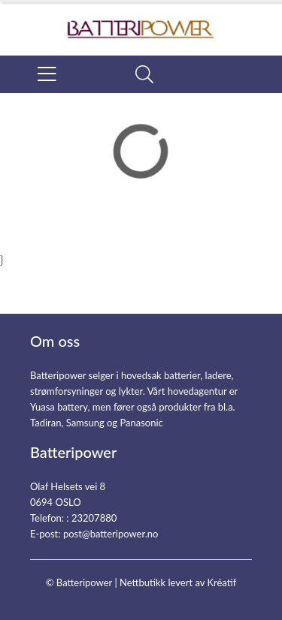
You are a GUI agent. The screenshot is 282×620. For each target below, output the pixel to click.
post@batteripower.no (111, 534)
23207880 (94, 518)
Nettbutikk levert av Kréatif (178, 582)
